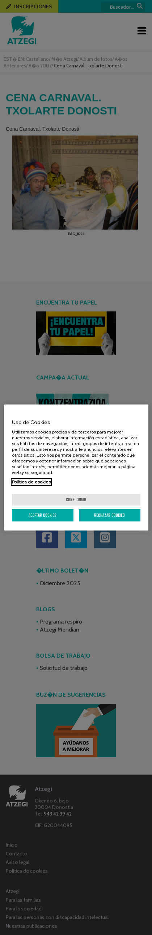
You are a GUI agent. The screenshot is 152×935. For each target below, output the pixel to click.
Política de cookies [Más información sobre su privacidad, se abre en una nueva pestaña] (31, 482)
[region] (76, 467)
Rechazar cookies (109, 515)
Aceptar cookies (42, 515)
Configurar (76, 499)
